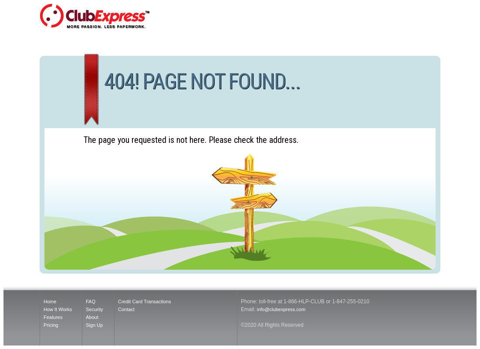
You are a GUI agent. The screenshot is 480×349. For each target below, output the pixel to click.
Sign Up (94, 325)
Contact (126, 309)
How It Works (58, 309)
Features (53, 317)
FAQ (90, 301)
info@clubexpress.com (281, 309)
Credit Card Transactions (144, 301)
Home (50, 301)
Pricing (51, 325)
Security (94, 309)
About (92, 317)
